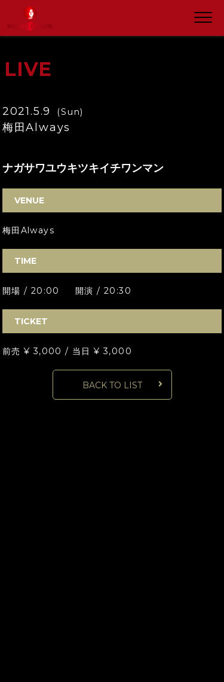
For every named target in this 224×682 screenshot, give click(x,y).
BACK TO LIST (112, 385)
